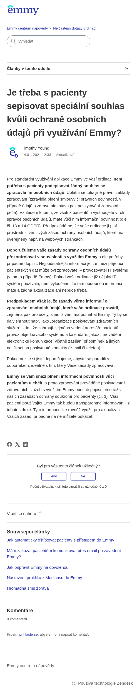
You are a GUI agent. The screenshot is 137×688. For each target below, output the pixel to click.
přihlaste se (28, 634)
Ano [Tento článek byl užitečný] (54, 476)
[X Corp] (17, 444)
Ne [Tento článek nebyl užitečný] (83, 476)
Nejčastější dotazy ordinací (74, 28)
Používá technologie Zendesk (105, 683)
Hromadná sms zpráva (28, 588)
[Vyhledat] (48, 41)
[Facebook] (9, 444)
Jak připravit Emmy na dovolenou (38, 567)
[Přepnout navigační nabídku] (120, 10)
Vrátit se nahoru (25, 512)
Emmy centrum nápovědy (27, 28)
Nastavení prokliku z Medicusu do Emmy (44, 577)
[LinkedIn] (25, 444)
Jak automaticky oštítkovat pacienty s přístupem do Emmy (60, 540)
